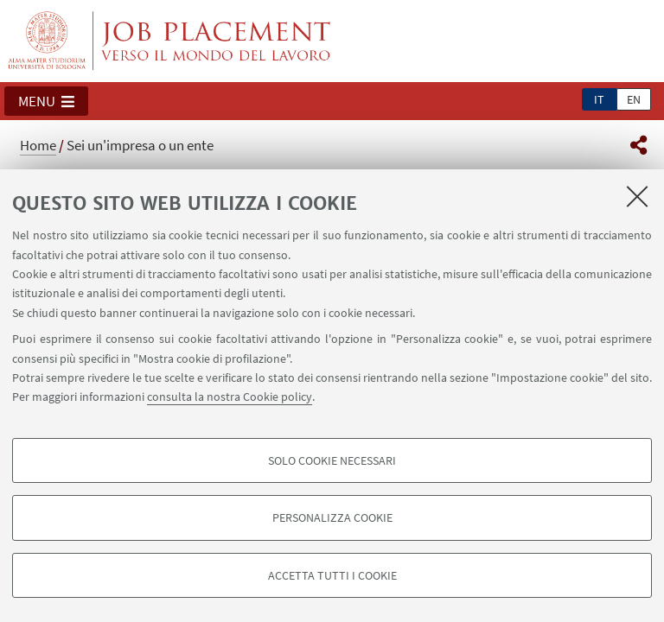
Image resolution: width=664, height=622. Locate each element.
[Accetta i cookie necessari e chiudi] (637, 196)
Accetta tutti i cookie (332, 575)
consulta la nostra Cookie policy (229, 396)
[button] (46, 101)
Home (38, 145)
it (599, 99)
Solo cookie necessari (332, 460)
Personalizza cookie (332, 517)
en (634, 99)
